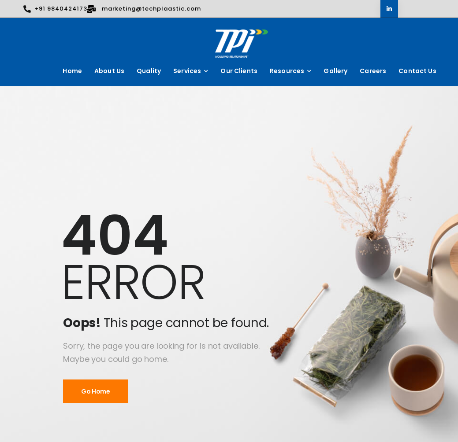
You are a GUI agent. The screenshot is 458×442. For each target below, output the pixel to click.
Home (72, 70)
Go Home (95, 391)
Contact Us (417, 70)
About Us (109, 70)
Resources (287, 70)
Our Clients (238, 70)
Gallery (335, 70)
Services (187, 70)
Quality (149, 70)
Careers (373, 70)
